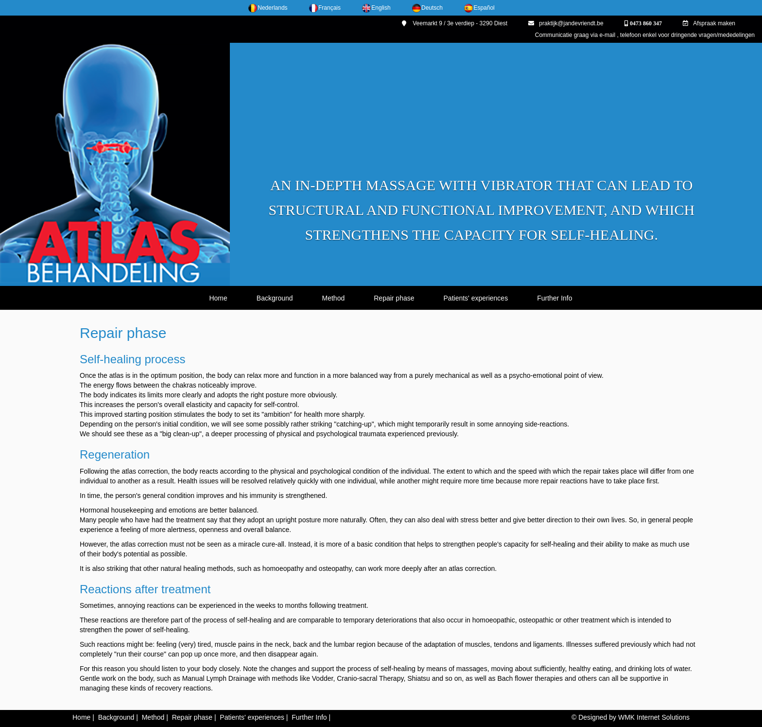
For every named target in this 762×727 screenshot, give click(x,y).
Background (275, 298)
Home (218, 298)
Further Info (554, 298)
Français (325, 7)
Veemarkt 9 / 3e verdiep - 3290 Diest (454, 23)
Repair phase (394, 298)
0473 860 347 (645, 23)
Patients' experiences (476, 298)
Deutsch (427, 7)
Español (479, 7)
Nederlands (267, 7)
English (376, 7)
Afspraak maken (709, 23)
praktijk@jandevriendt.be (565, 23)
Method (333, 298)
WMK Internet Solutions (654, 717)
